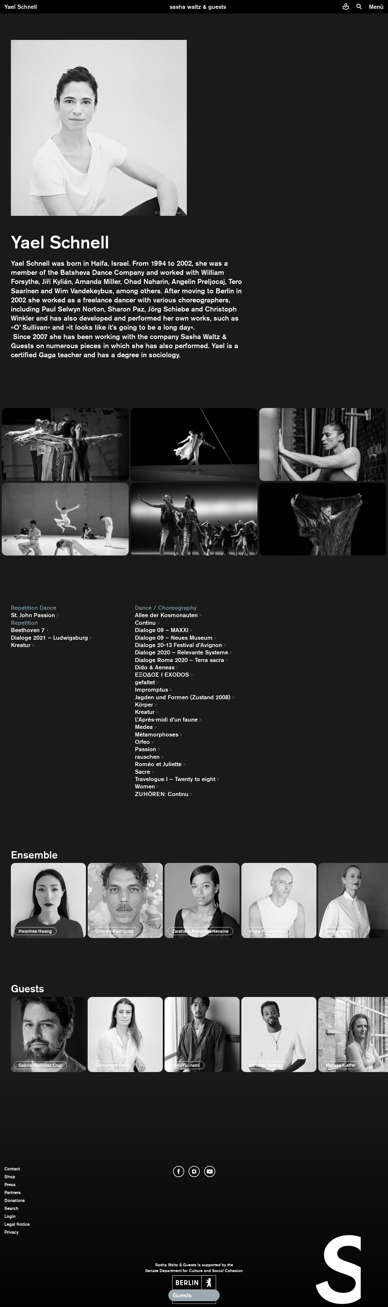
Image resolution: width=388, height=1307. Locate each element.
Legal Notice (17, 1224)
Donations (14, 1200)
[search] (359, 6)
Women (145, 786)
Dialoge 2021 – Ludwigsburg (49, 637)
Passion (145, 749)
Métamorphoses (156, 734)
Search (11, 1208)
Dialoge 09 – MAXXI (162, 630)
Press (10, 1184)
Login (10, 1216)
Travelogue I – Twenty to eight (175, 779)
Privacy (11, 1232)
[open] (48, 900)
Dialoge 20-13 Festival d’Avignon (178, 645)
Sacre (142, 772)
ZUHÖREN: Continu (162, 794)
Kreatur (21, 645)
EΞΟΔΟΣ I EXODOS (162, 674)
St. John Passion (33, 615)
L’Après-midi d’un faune (166, 719)
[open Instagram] (194, 1171)
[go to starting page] (198, 7)
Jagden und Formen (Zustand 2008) (183, 697)
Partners (12, 1192)
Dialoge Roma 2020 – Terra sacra (179, 660)
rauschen (147, 757)
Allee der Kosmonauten (166, 615)
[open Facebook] (178, 1171)
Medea (144, 727)
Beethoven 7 (28, 630)
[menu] (377, 7)
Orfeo (142, 742)
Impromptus (151, 689)
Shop (9, 1176)
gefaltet (145, 682)
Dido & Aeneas (154, 667)
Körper (144, 704)
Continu (145, 623)
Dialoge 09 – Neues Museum (174, 637)
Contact (12, 1168)
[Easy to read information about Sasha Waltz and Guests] (346, 6)
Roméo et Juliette (158, 764)
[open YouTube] (209, 1171)
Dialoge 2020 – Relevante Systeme (181, 652)
